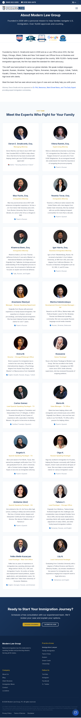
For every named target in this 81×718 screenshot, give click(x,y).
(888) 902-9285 (10, 2)
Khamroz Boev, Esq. (20, 247)
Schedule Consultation (31, 624)
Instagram (45, 678)
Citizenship (45, 664)
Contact (5, 688)
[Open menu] (77, 8)
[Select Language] (75, 2)
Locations (5, 691)
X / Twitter (45, 684)
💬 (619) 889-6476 (28, 2)
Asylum (44, 657)
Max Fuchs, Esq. (20, 195)
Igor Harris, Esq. (60, 247)
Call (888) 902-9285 (51, 624)
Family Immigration (48, 651)
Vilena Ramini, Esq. (60, 144)
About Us (5, 675)
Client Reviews (7, 681)
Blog (3, 678)
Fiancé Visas (46, 654)
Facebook (45, 681)
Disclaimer (31, 714)
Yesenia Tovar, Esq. (60, 195)
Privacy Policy (7, 714)
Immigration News (8, 684)
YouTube (45, 675)
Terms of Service (19, 714)
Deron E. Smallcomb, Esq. (20, 144)
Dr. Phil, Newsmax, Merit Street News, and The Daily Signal (54, 87)
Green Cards (46, 661)
